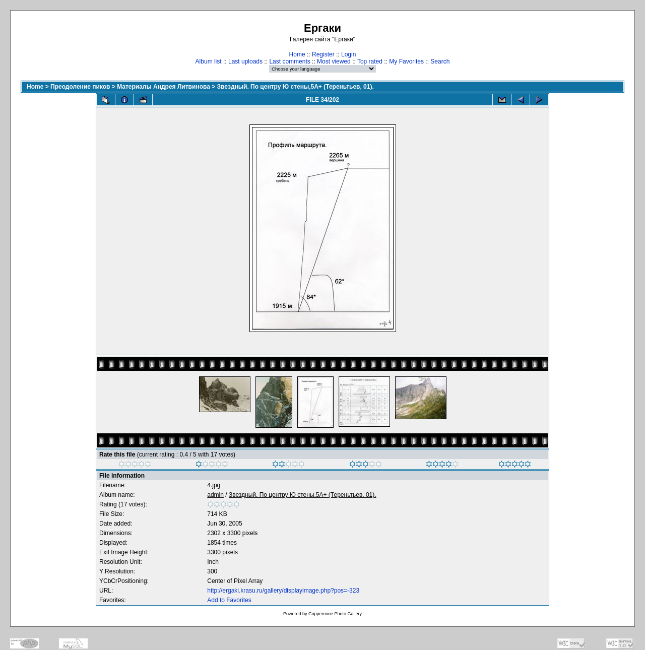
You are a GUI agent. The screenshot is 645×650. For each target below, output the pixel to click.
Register (323, 54)
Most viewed (334, 61)
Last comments (289, 61)
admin (215, 494)
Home (297, 54)
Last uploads (245, 61)
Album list (209, 61)
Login (348, 54)
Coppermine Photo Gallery (335, 613)
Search (439, 61)
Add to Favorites (229, 600)
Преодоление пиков (80, 86)
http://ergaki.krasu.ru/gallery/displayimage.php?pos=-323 (283, 590)
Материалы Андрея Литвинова (163, 86)
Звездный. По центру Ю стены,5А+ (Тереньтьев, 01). (295, 86)
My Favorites (406, 61)
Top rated (369, 61)
